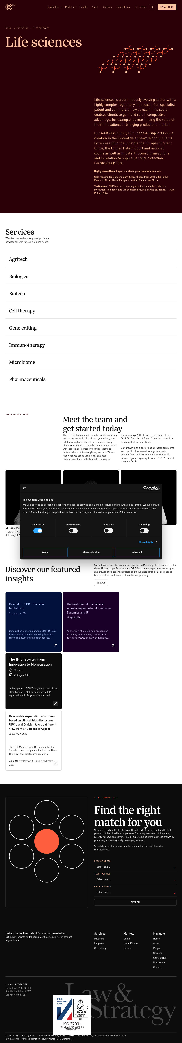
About (95, 7)
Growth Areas (102, 887)
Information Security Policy (52, 1035)
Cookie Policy (12, 1035)
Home (156, 938)
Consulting (100, 948)
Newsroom (140, 7)
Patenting (99, 938)
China (127, 938)
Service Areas (102, 861)
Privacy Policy (28, 1035)
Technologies (102, 874)
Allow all (137, 552)
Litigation (99, 943)
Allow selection (91, 552)
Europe (127, 948)
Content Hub (123, 7)
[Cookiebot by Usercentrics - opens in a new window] (146, 488)
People (83, 7)
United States (131, 943)
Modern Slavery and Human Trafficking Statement (102, 1035)
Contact (157, 967)
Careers (107, 7)
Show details (145, 542)
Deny (45, 552)
